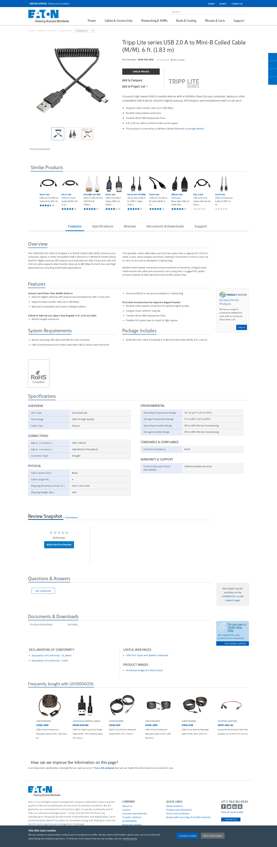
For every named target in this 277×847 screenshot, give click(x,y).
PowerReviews (72, 517)
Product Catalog (47, 30)
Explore (241, 327)
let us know (107, 767)
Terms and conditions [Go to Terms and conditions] (178, 813)
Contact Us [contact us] (231, 819)
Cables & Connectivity (118, 20)
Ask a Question (43, 590)
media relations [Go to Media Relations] (174, 806)
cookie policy (130, 838)
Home (31, 30)
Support (239, 20)
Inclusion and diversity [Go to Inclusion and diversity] (134, 813)
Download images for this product (144, 670)
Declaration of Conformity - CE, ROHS (51, 655)
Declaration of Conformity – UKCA (50, 660)
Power (92, 20)
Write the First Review (59, 544)
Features (74, 226)
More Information (212, 835)
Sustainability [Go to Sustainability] (129, 820)
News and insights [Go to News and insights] (132, 824)
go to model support (235, 643)
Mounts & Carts (215, 20)
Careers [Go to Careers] (126, 809)
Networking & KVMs (154, 20)
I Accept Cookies (187, 835)
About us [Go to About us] (127, 806)
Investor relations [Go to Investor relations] (132, 817)
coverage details (195, 128)
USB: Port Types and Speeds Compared (147, 655)
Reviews (130, 226)
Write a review (177, 59)
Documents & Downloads (165, 226)
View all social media (232, 812)
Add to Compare (132, 80)
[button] (34, 192)
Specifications (102, 226)
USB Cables (66, 30)
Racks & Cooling (186, 20)
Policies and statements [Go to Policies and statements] (179, 809)
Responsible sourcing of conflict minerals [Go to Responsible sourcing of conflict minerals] (188, 817)
